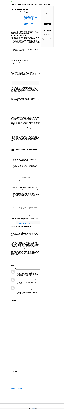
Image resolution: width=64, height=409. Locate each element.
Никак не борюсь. (45, 21)
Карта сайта (12, 405)
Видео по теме (27, 25)
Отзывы (26, 24)
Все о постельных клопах (46, 32)
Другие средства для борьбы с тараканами (31, 19)
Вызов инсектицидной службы (29, 23)
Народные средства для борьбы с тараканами (25, 223)
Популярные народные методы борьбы (30, 20)
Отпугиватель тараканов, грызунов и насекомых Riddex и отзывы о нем (33, 374)
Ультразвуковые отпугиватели (29, 16)
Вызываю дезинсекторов (47, 20)
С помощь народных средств (47, 19)
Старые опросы (44, 26)
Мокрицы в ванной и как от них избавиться (47, 39)
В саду (19, 4)
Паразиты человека (30, 4)
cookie (34, 408)
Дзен (21, 406)
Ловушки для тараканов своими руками (17, 388)
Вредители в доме (14, 4)
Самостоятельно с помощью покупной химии (47, 18)
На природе (24, 4)
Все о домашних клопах (46, 34)
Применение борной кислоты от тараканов (18, 374)
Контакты (16, 405)
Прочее (49, 4)
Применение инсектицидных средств (30, 15)
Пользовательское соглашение (16, 406)
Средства (45, 4)
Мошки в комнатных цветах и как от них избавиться (47, 41)
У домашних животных (38, 4)
